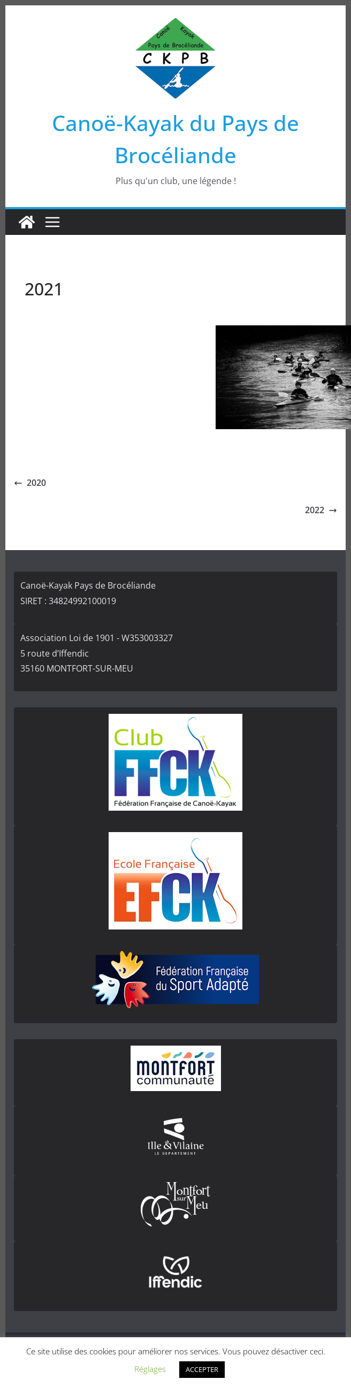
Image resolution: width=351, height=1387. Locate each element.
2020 (30, 483)
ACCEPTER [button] (202, 1369)
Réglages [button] (150, 1368)
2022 (321, 510)
